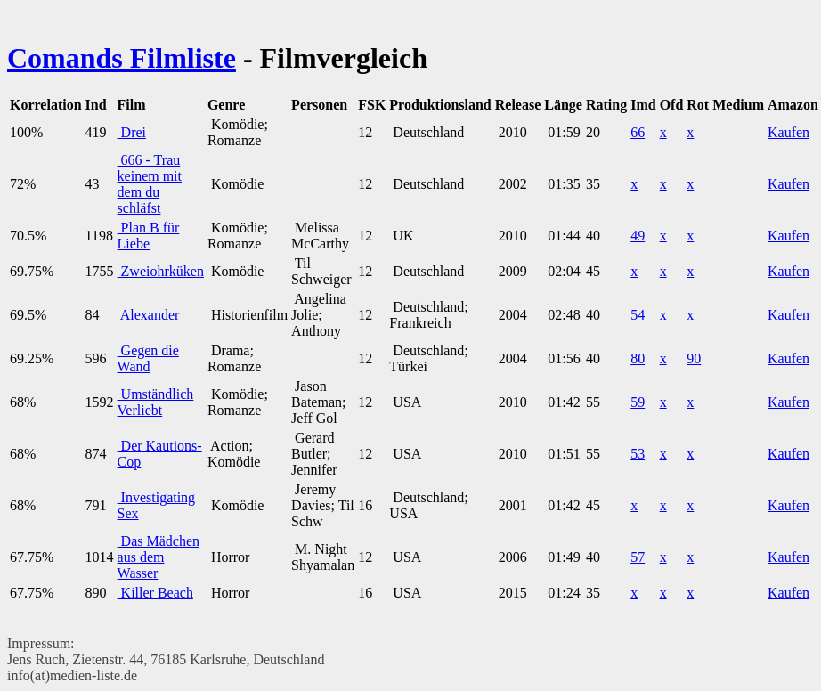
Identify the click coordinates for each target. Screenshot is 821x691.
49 (637, 235)
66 (637, 132)
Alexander (149, 314)
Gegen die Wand (148, 358)
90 (694, 358)
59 (637, 402)
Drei (132, 132)
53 (637, 453)
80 (637, 358)
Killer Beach (155, 592)
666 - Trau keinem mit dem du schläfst (150, 183)
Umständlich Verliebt (156, 402)
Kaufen (788, 132)
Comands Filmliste (121, 58)
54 (637, 314)
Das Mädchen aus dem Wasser (158, 557)
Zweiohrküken (161, 271)
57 (637, 557)
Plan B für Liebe (149, 235)
